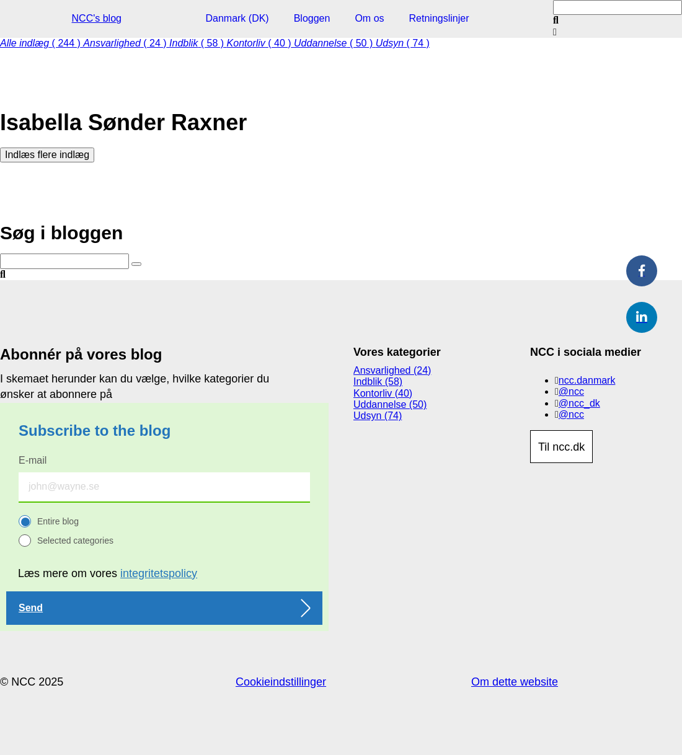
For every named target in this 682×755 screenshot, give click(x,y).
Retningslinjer (439, 18)
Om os (369, 18)
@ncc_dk (579, 403)
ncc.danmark (587, 380)
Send (31, 608)
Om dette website (514, 682)
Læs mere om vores (107, 573)
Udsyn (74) (377, 415)
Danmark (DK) (236, 18)
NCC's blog (97, 18)
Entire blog (58, 521)
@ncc (571, 391)
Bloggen (312, 18)
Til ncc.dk (561, 447)
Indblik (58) (377, 381)
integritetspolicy (158, 573)
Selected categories (75, 540)
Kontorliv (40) (382, 393)
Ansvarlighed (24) (392, 370)
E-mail (32, 460)
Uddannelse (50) (390, 404)
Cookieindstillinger (281, 682)
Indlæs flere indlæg (47, 154)
